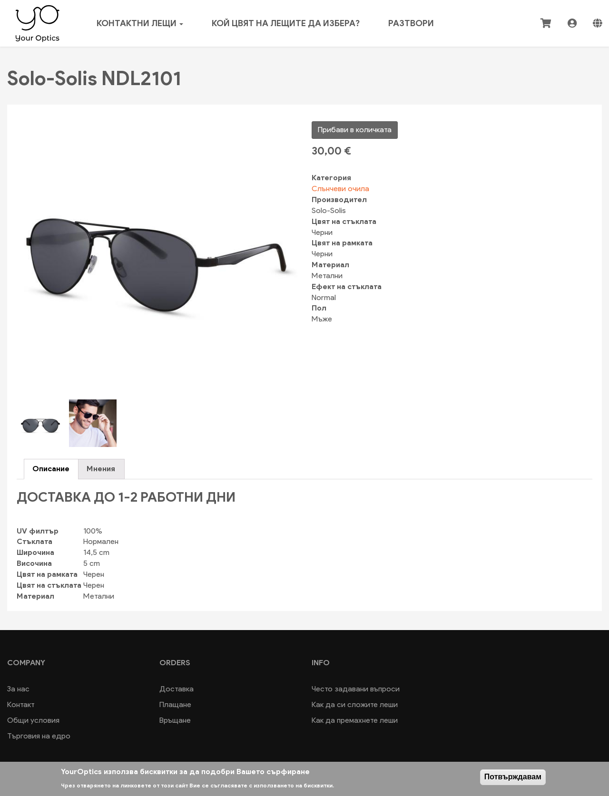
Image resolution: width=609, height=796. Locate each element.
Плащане (175, 704)
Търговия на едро (38, 735)
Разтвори (411, 23)
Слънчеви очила (340, 188)
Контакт (20, 704)
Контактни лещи (140, 23)
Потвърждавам (512, 777)
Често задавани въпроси (356, 688)
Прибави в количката (355, 129)
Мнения (101, 468)
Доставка (176, 688)
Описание (50, 468)
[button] (157, 254)
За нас (18, 688)
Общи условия (33, 720)
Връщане (175, 720)
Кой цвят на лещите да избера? (286, 23)
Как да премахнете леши (355, 720)
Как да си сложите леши (355, 704)
